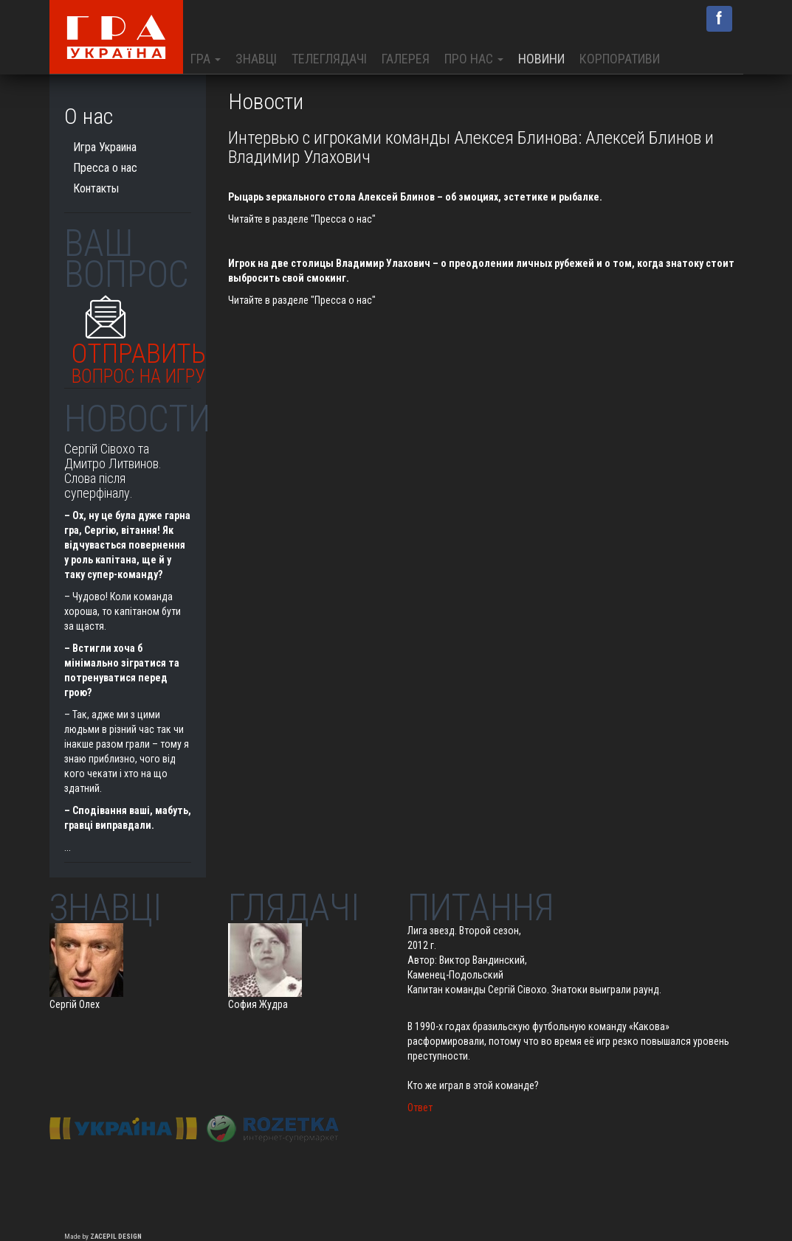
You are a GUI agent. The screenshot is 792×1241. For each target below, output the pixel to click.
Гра (205, 58)
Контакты (96, 188)
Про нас (473, 58)
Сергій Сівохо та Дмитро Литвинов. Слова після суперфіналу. (113, 470)
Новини (541, 58)
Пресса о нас (105, 168)
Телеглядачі (329, 58)
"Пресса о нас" (342, 219)
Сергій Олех (74, 1004)
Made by (103, 1236)
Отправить (139, 359)
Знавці (256, 58)
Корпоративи (619, 58)
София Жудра (258, 1004)
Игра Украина (105, 147)
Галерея (406, 58)
